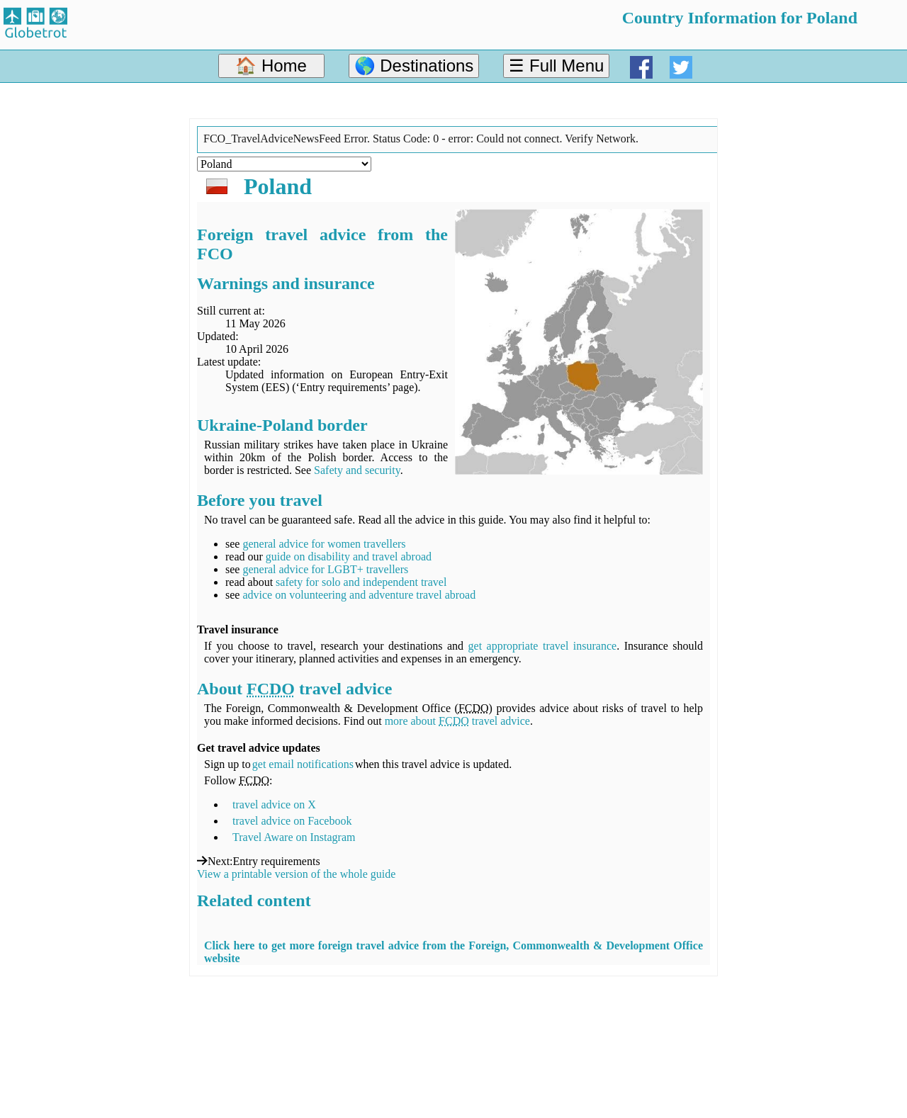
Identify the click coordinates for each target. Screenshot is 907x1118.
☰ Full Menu (556, 65)
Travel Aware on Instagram (293, 837)
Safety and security (357, 470)
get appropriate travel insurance (542, 646)
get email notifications (303, 764)
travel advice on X (274, 804)
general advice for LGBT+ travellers (325, 569)
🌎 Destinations (414, 65)
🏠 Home (271, 65)
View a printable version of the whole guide (296, 874)
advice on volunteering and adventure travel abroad (358, 595)
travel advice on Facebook (291, 821)
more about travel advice (457, 721)
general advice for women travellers (323, 544)
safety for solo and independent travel (361, 582)
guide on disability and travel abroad (349, 556)
